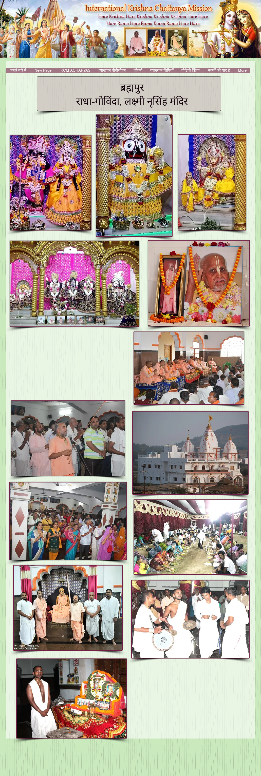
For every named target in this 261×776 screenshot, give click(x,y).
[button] (75, 72)
